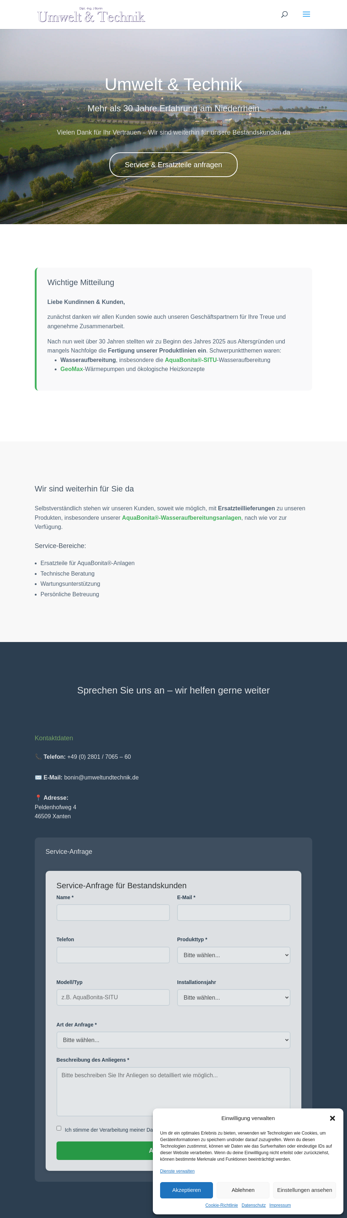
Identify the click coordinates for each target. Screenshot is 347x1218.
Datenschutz (254, 1205)
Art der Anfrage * (77, 1029)
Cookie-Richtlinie (221, 1205)
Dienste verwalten (177, 1171)
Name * (65, 901)
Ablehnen (242, 1190)
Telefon (65, 943)
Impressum (280, 1205)
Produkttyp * (192, 943)
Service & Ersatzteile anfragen (173, 165)
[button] (332, 1118)
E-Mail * (186, 901)
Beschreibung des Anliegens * (93, 1064)
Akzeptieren (186, 1190)
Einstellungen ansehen (304, 1190)
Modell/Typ (70, 986)
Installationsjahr (196, 986)
